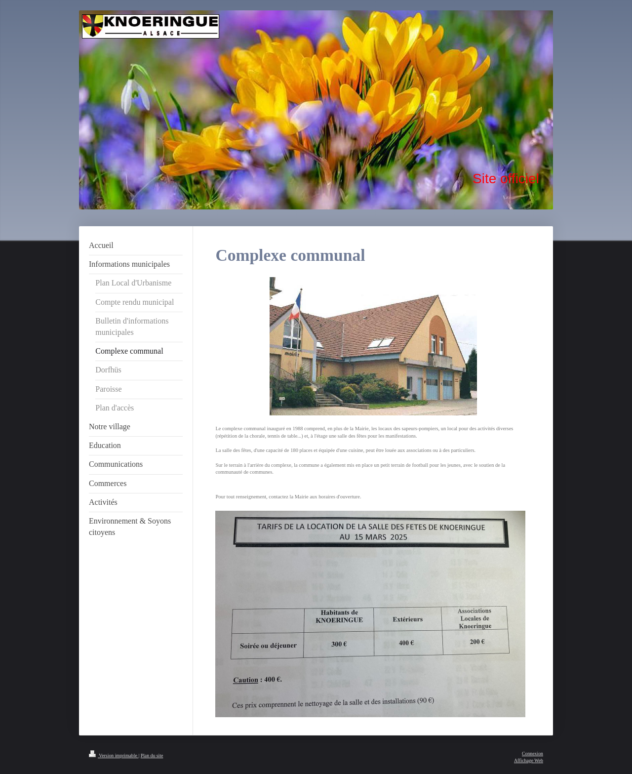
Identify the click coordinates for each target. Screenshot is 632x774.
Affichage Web (528, 760)
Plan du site (152, 755)
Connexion (532, 753)
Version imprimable (113, 755)
